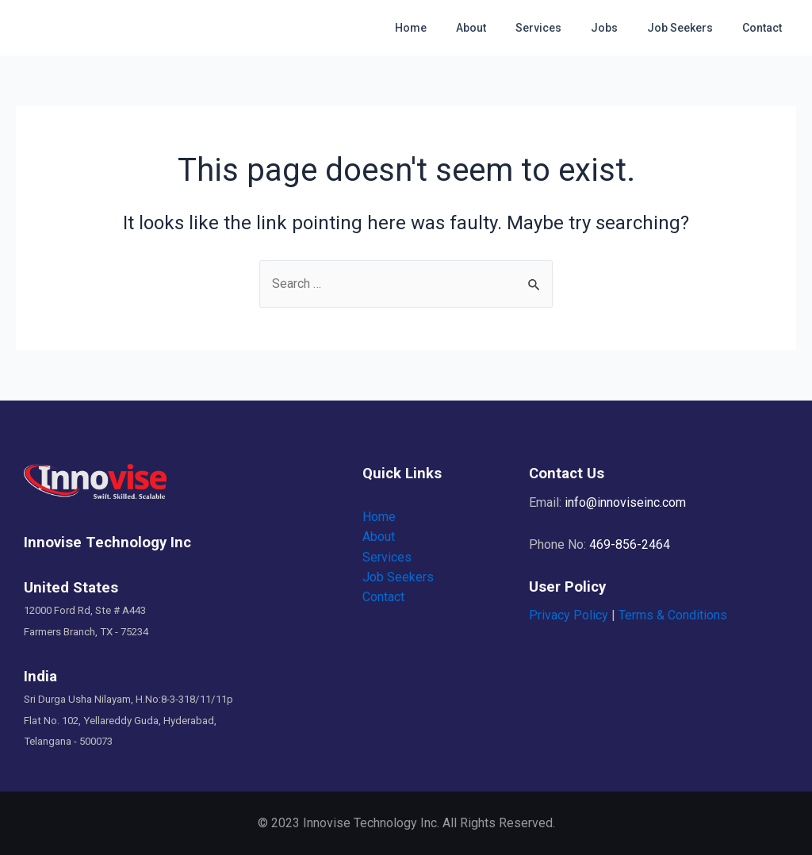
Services (563, 27)
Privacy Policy (568, 615)
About (503, 27)
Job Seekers (690, 27)
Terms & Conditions (673, 615)
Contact (765, 27)
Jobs (621, 27)
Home (449, 27)
